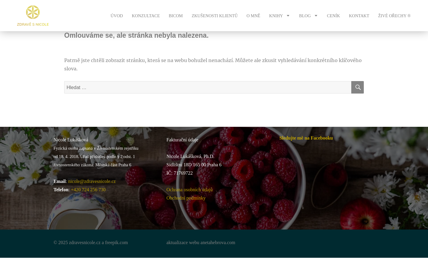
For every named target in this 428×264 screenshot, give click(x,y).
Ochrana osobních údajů (189, 189)
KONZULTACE (146, 15)
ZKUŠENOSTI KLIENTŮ (215, 15)
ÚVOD (117, 15)
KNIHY (279, 15)
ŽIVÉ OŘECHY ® (394, 15)
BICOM (176, 15)
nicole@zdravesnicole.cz (92, 181)
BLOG (308, 15)
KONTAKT (359, 15)
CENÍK (333, 15)
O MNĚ (253, 15)
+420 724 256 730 (88, 189)
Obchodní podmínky (186, 197)
